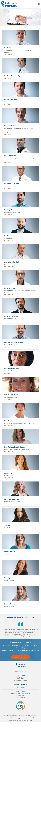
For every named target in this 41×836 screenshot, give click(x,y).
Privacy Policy (20, 695)
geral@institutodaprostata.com (20, 680)
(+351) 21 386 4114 (20, 677)
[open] (39, 4)
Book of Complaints (20, 697)
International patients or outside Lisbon (20, 693)
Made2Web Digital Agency (25, 720)
